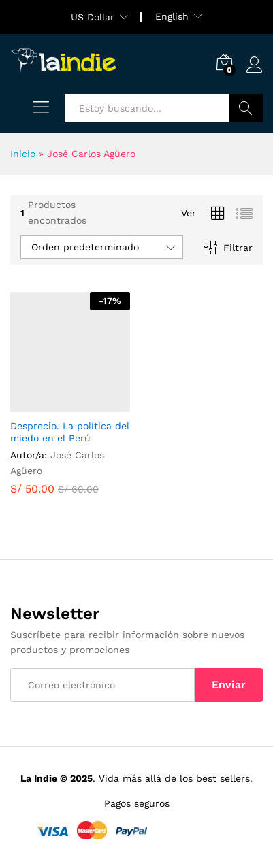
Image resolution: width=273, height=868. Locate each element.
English (172, 16)
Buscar (246, 108)
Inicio (22, 153)
